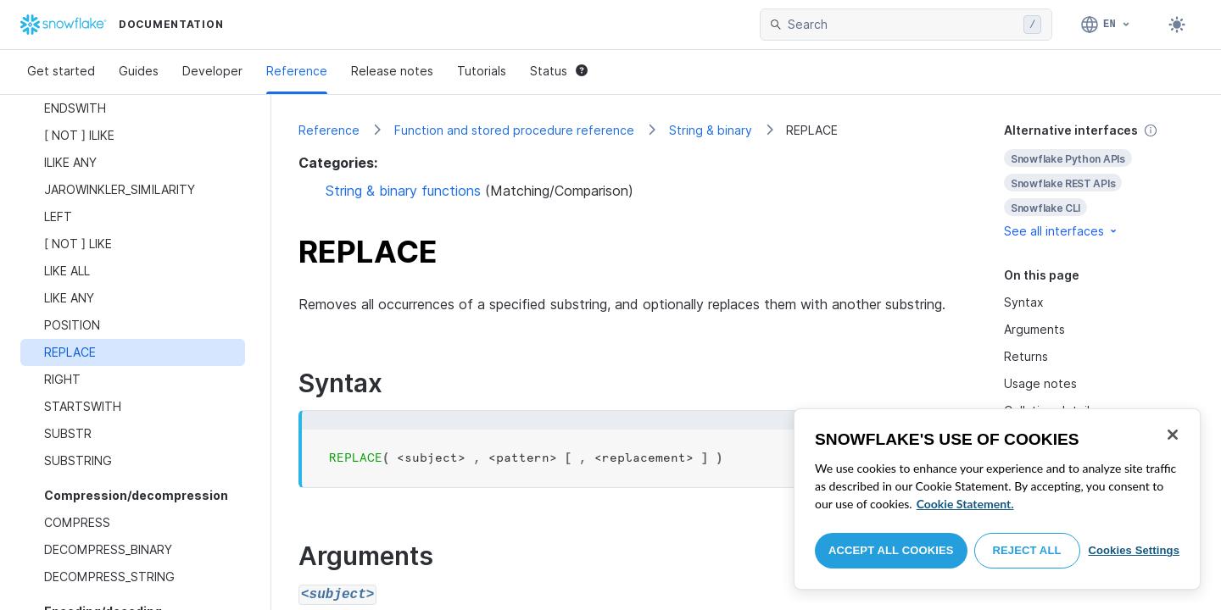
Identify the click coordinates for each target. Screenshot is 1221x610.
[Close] (1172, 434)
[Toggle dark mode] (1177, 25)
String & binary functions (403, 190)
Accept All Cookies (891, 550)
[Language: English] (1106, 25)
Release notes (392, 71)
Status (559, 71)
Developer (212, 71)
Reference (296, 71)
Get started (61, 71)
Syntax (1024, 302)
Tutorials (481, 71)
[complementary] (1099, 181)
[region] (997, 499)
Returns (1026, 356)
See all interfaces (1061, 231)
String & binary (710, 130)
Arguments (1034, 329)
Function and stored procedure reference (514, 130)
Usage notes (1040, 383)
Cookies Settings (1133, 550)
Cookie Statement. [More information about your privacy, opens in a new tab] (965, 503)
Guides (139, 71)
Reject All (1027, 550)
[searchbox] (902, 24)
